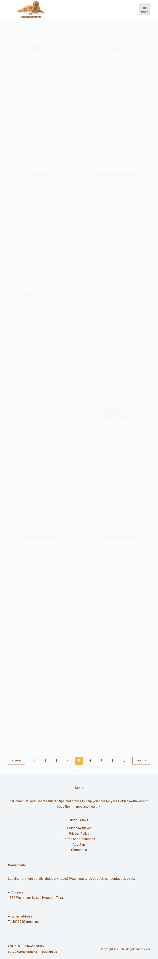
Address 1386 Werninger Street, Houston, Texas (36, 895)
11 (79, 771)
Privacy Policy (79, 834)
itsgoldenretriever (138, 949)
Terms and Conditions (79, 839)
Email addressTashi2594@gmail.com (25, 919)
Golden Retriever (79, 828)
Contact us (79, 850)
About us (79, 844)
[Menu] (144, 9)
